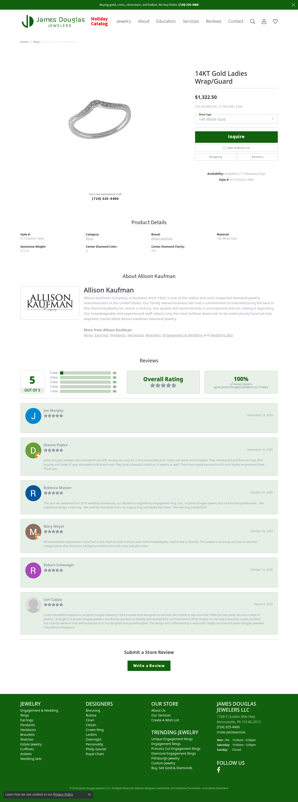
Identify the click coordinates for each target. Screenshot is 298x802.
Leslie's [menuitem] (91, 734)
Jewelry (123, 21)
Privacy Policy (63, 794)
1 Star (54, 391)
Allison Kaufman (162, 239)
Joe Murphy (54, 410)
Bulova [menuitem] (91, 715)
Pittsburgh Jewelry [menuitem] (165, 758)
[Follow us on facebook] (218, 770)
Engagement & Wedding (182, 335)
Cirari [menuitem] (90, 720)
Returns (257, 157)
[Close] (293, 5)
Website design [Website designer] (143, 788)
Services (191, 21)
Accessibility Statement (215, 788)
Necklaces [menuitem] (28, 730)
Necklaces (136, 335)
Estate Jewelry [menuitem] (31, 744)
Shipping (215, 157)
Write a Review (149, 666)
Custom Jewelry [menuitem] (163, 763)
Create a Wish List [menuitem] (165, 720)
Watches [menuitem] (27, 739)
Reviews (213, 21)
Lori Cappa (53, 599)
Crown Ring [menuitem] (95, 730)
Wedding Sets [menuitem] (31, 758)
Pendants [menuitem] (27, 725)
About (143, 21)
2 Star (54, 387)
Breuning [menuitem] (93, 710)
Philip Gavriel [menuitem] (96, 749)
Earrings (101, 335)
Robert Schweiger (59, 565)
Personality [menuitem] (94, 744)
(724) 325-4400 (105, 198)
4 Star (54, 377)
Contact (235, 21)
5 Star (54, 373)
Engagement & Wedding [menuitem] (39, 710)
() (114, 373)
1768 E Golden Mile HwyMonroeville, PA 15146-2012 (239, 724)
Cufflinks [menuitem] (27, 749)
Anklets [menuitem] (26, 754)
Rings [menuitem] (24, 715)
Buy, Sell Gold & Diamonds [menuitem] (172, 768)
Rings (36, 41)
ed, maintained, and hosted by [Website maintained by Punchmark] (169, 788)
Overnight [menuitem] (94, 739)
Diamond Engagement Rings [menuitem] (173, 753)
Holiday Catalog (99, 21)
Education (166, 21)
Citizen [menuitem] (91, 725)
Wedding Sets (222, 335)
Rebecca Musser (58, 487)
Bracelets (153, 335)
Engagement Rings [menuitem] (166, 744)
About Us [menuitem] (158, 710)
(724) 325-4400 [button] (188, 5)
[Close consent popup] (89, 794)
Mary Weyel (54, 526)
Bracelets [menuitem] (27, 734)
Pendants (118, 335)
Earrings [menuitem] (26, 720)
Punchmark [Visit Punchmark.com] (194, 788)
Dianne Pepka (56, 445)
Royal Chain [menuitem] (95, 754)
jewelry (24, 41)
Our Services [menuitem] (161, 715)
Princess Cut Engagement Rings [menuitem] (176, 748)
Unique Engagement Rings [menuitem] (172, 739)
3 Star (54, 382)
